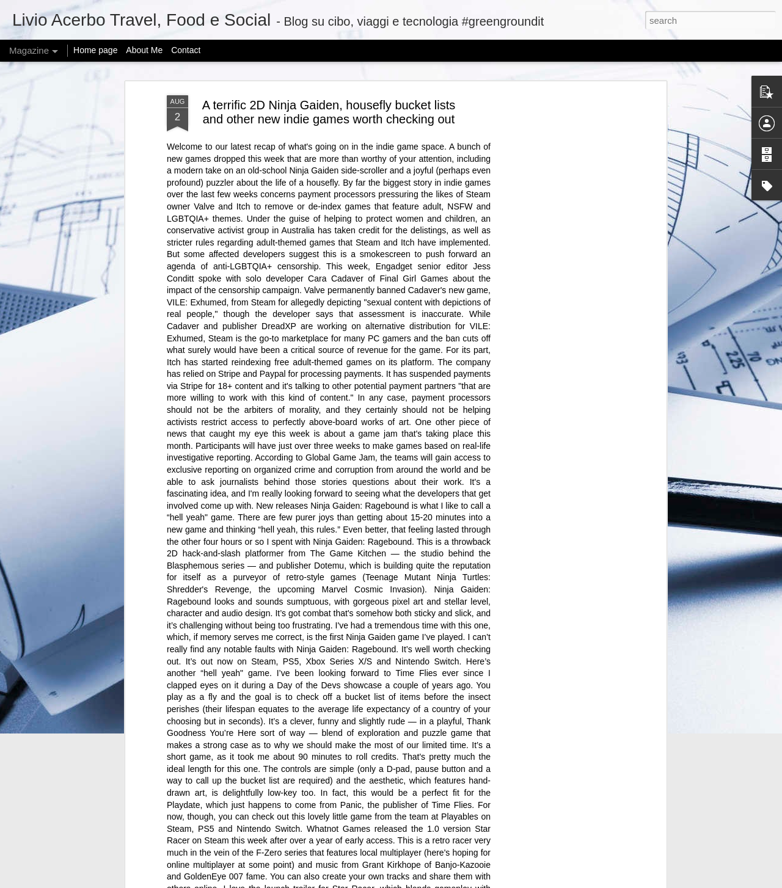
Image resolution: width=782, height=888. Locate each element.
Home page (95, 50)
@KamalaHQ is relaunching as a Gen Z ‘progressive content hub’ (272, 723)
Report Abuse (513, 881)
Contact (185, 50)
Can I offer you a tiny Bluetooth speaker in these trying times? (264, 798)
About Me (144, 50)
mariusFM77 (406, 881)
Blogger (477, 881)
